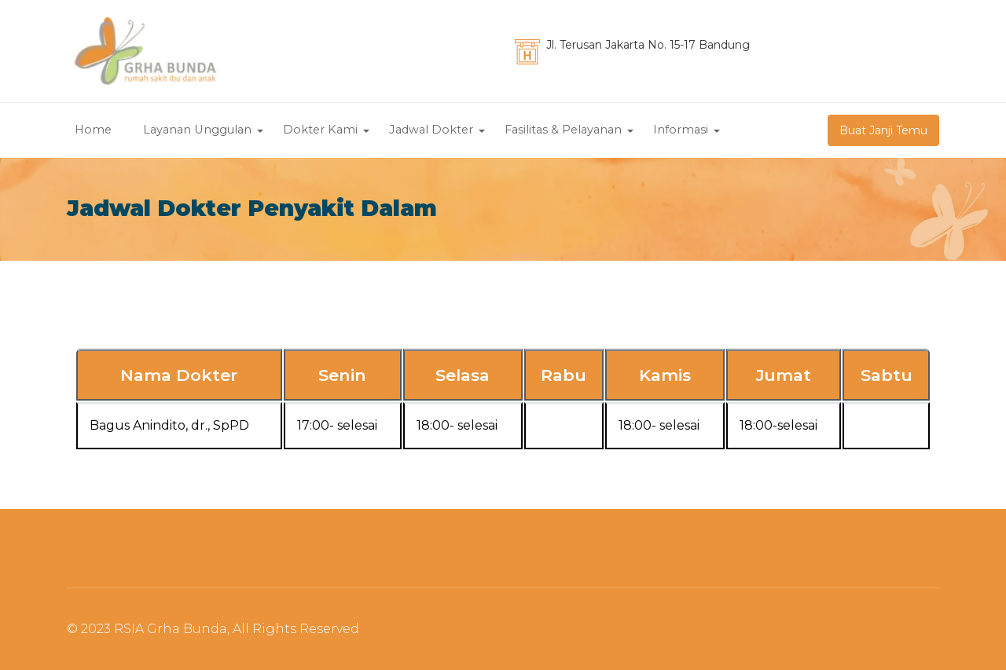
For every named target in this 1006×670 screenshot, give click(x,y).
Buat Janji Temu (883, 130)
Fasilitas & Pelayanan (563, 130)
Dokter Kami (320, 130)
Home (93, 130)
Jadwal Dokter (431, 130)
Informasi (680, 130)
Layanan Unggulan (197, 130)
